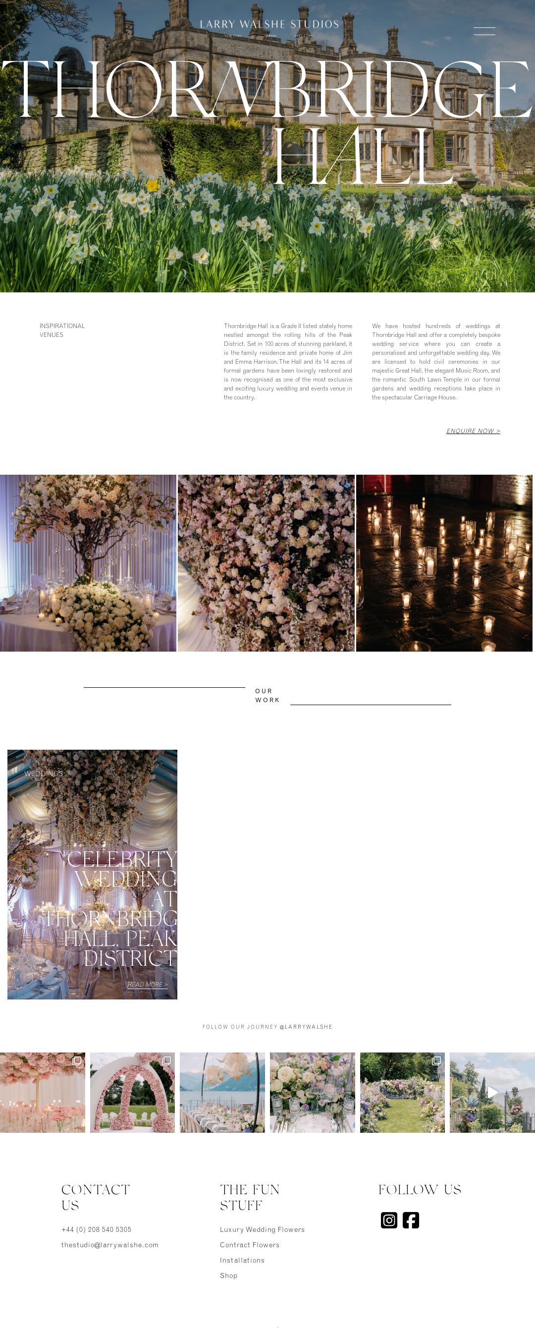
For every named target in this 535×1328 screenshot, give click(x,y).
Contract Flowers (250, 1245)
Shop (229, 1276)
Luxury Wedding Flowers (262, 1230)
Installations (242, 1261)
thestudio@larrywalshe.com (109, 1245)
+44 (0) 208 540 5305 (96, 1230)
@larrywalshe (306, 1027)
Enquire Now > (473, 432)
